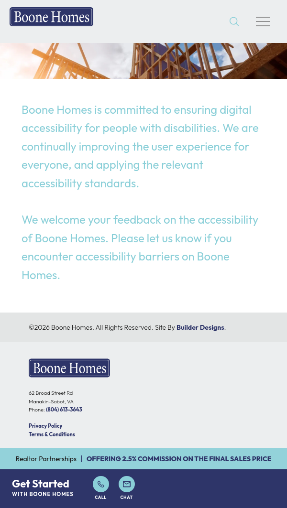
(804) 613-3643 (64, 409)
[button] (234, 22)
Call (101, 488)
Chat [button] (127, 488)
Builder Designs (200, 327)
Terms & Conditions (52, 434)
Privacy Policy (45, 425)
